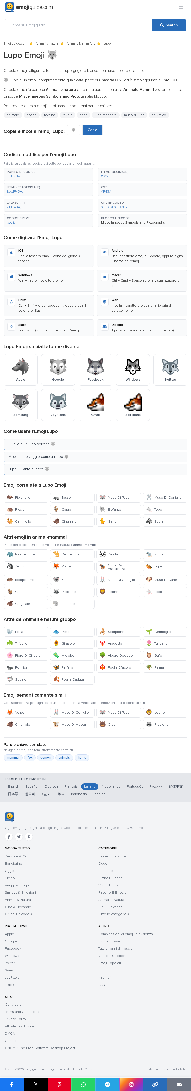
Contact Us (13, 1041)
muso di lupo (134, 115)
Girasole (64, 643)
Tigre (154, 566)
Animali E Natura (111, 900)
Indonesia (79, 794)
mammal (13, 758)
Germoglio (158, 631)
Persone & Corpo (19, 856)
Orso (107, 724)
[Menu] (181, 7)
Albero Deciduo (116, 655)
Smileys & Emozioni (20, 892)
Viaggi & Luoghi (17, 885)
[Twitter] (19, 837)
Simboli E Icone (110, 878)
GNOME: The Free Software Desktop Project (40, 1048)
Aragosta (110, 643)
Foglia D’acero (115, 667)
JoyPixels (12, 977)
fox (29, 758)
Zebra (155, 521)
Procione (64, 591)
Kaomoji (104, 977)
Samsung (12, 970)
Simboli (10, 878)
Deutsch (51, 786)
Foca (14, 631)
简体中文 (176, 786)
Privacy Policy (15, 1019)
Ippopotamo (20, 579)
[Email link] (179, 1084)
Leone (108, 591)
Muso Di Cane (161, 579)
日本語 (13, 794)
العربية (46, 794)
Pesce (62, 631)
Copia (92, 130)
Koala (61, 579)
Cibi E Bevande (110, 907)
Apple (9, 934)
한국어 (30, 794)
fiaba (83, 115)
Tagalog (99, 794)
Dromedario (66, 554)
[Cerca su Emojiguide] (78, 25)
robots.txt (179, 1069)
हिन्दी (61, 794)
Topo (154, 509)
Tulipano (157, 643)
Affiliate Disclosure (19, 1026)
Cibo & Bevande (18, 907)
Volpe (62, 566)
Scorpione (111, 631)
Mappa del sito (158, 1069)
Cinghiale (65, 521)
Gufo (154, 655)
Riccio (15, 509)
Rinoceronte (20, 554)
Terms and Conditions (22, 1012)
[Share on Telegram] (107, 1084)
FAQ (101, 985)
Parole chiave (109, 941)
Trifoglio (16, 643)
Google (11, 941)
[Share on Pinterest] (59, 1084)
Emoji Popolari (109, 963)
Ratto (154, 554)
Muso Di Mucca (69, 724)
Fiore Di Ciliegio (23, 655)
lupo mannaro (106, 115)
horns (82, 758)
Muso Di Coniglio (164, 497)
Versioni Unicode (111, 956)
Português (135, 786)
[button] (48, 174)
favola (67, 115)
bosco (32, 115)
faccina (49, 115)
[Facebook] (9, 837)
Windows (12, 956)
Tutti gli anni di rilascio (115, 948)
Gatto (108, 521)
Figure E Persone (112, 856)
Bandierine (13, 863)
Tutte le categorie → (113, 914)
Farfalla (63, 667)
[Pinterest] (29, 837)
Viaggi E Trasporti (111, 885)
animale (13, 115)
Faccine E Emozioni (113, 892)
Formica (17, 667)
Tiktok (9, 985)
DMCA (10, 1033)
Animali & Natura (18, 900)
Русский (155, 786)
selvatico (159, 115)
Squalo (16, 679)
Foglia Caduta (68, 679)
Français (71, 786)
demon (45, 758)
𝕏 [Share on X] (36, 1084)
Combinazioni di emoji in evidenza (125, 934)
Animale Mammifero (81, 44)
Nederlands (111, 786)
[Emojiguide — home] (29, 7)
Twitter (10, 963)
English (13, 786)
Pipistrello (18, 497)
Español (32, 786)
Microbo (63, 655)
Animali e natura (47, 44)
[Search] (169, 25)
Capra (62, 509)
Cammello (18, 521)
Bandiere (105, 871)
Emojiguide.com (15, 44)
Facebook (13, 948)
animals (64, 758)
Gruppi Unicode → (18, 914)
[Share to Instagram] (131, 1084)
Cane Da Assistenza (112, 567)
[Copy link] (155, 1084)
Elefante (110, 509)
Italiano (90, 786)
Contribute (13, 1004)
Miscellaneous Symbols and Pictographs (133, 222)
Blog (102, 970)
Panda (108, 554)
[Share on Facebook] (12, 1084)
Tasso (62, 497)
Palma (155, 667)
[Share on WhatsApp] (83, 1084)
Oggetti (11, 871)
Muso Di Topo (114, 497)
